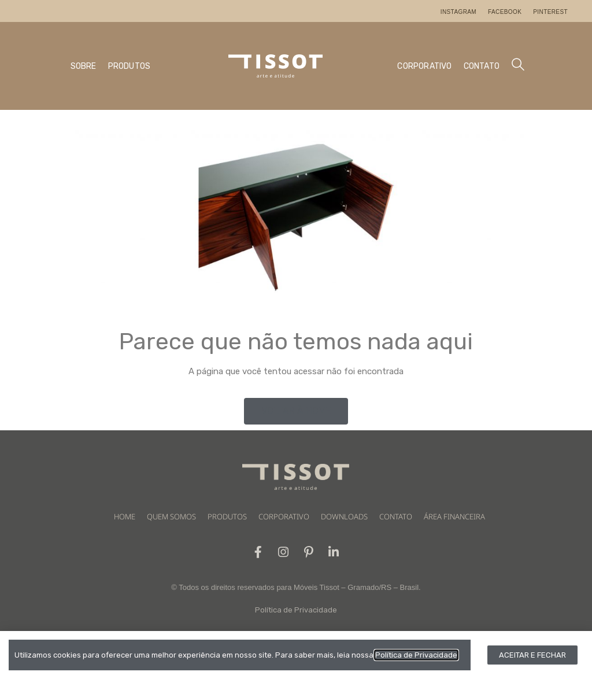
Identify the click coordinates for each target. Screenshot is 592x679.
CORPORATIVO (424, 66)
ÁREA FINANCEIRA (454, 516)
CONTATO (482, 66)
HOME (124, 516)
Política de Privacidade (296, 610)
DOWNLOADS (344, 516)
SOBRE (84, 66)
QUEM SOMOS (171, 516)
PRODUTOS (129, 66)
